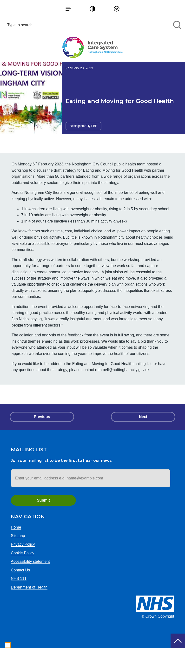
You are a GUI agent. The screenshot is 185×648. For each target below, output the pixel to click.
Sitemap (18, 536)
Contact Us (20, 570)
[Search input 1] (83, 24)
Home (16, 527)
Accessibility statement (30, 561)
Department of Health (29, 587)
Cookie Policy (22, 553)
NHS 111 (18, 578)
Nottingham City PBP (83, 126)
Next (143, 417)
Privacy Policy (23, 544)
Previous (42, 417)
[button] (68, 8)
